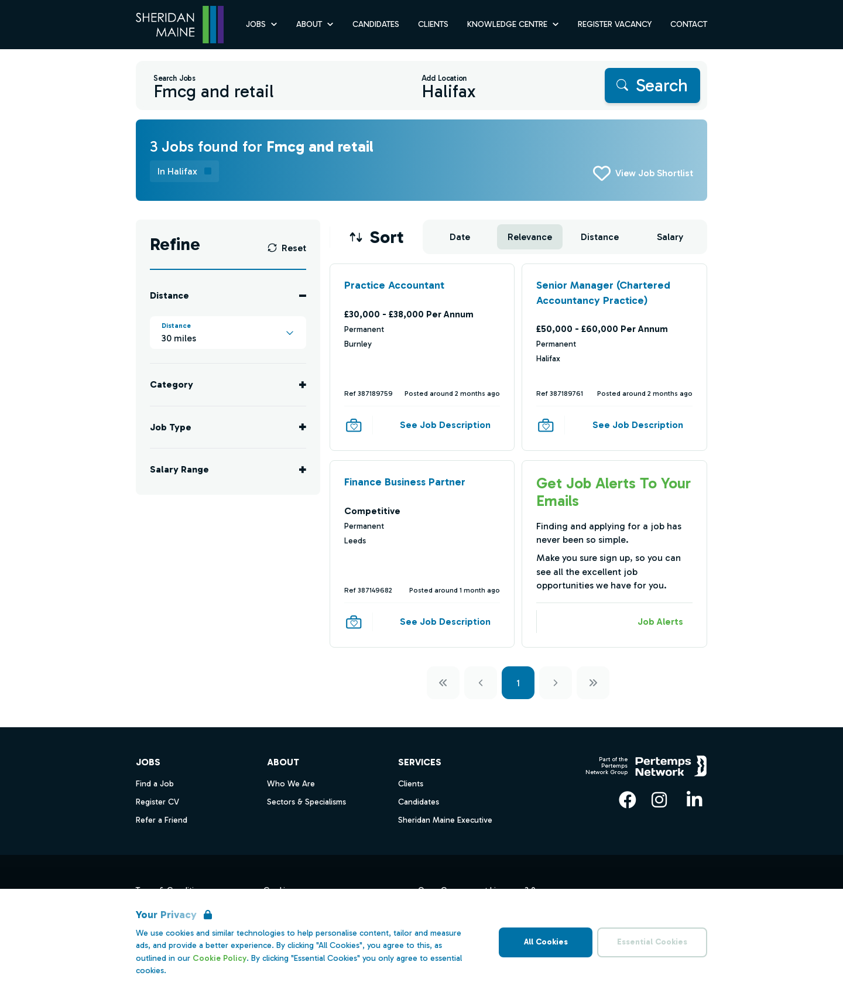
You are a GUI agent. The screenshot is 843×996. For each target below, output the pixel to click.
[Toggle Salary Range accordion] (228, 469)
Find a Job (155, 784)
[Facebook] (628, 800)
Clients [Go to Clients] (433, 24)
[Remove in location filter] (184, 171)
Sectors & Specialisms (306, 802)
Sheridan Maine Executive (445, 820)
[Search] (652, 85)
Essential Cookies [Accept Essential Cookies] (652, 942)
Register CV (157, 802)
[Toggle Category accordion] (228, 384)
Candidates (418, 802)
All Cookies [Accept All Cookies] (546, 942)
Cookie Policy (219, 958)
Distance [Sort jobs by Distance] (600, 236)
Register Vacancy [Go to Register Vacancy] (615, 24)
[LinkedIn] (694, 800)
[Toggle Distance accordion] (228, 295)
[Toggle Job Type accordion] (228, 427)
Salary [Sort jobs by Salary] (670, 236)
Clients (410, 784)
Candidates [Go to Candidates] (375, 24)
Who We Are (291, 784)
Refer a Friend (161, 820)
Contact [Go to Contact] (688, 24)
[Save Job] (354, 425)
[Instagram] (659, 800)
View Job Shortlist (654, 173)
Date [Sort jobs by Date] (460, 236)
